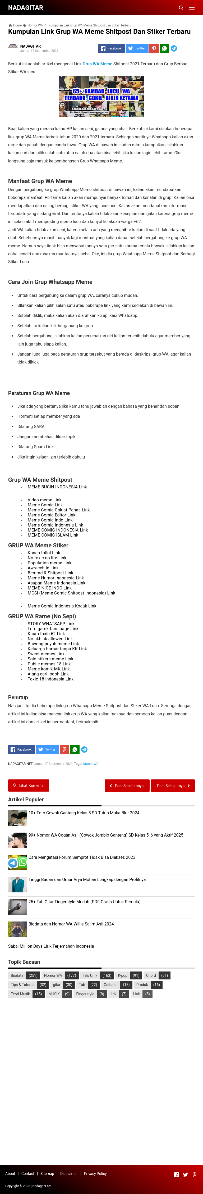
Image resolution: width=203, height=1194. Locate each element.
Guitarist (111, 985)
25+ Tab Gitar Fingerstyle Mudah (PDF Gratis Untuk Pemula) (85, 901)
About (10, 1174)
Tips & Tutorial (22, 985)
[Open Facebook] (176, 1175)
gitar (56, 985)
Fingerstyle (85, 994)
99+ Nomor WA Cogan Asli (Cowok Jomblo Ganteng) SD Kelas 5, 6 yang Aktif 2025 (106, 835)
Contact (27, 1174)
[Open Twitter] (185, 1175)
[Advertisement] (101, 1075)
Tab (82, 985)
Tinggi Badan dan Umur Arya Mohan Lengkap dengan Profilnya (87, 879)
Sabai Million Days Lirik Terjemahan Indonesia (51, 946)
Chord (151, 975)
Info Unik (90, 975)
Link (136, 994)
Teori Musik (20, 994)
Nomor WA (91, 764)
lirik (114, 994)
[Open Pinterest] (194, 1175)
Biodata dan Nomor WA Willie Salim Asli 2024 (71, 924)
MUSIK (54, 994)
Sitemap (47, 1174)
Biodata (17, 975)
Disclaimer (69, 1174)
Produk (142, 985)
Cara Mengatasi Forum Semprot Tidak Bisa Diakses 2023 (82, 857)
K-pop (122, 975)
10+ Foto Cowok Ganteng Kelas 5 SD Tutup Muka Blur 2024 (84, 812)
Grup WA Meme (97, 63)
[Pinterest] (154, 48)
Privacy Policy (95, 1174)
